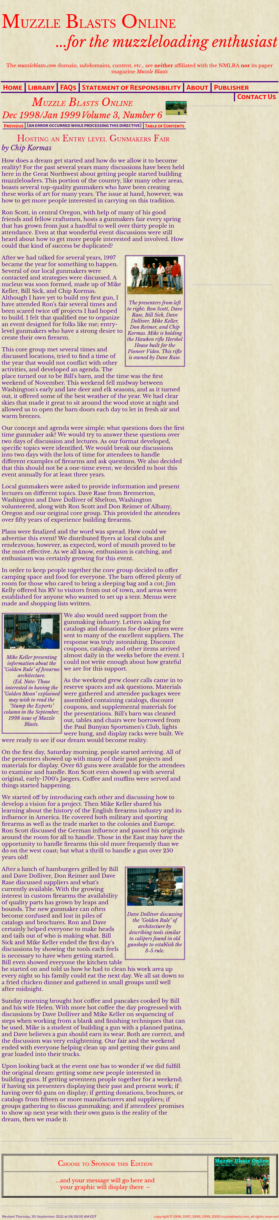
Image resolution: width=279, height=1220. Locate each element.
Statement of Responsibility (131, 87)
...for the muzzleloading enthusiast (167, 42)
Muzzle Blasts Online (88, 21)
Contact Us (256, 97)
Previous (13, 126)
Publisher (231, 87)
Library (41, 87)
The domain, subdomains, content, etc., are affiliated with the (112, 66)
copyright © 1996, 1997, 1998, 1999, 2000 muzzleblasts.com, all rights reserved (216, 1216)
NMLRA (229, 66)
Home (12, 87)
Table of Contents (164, 126)
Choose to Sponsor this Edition (105, 1163)
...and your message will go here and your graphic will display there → (105, 1183)
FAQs (68, 87)
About (197, 87)
